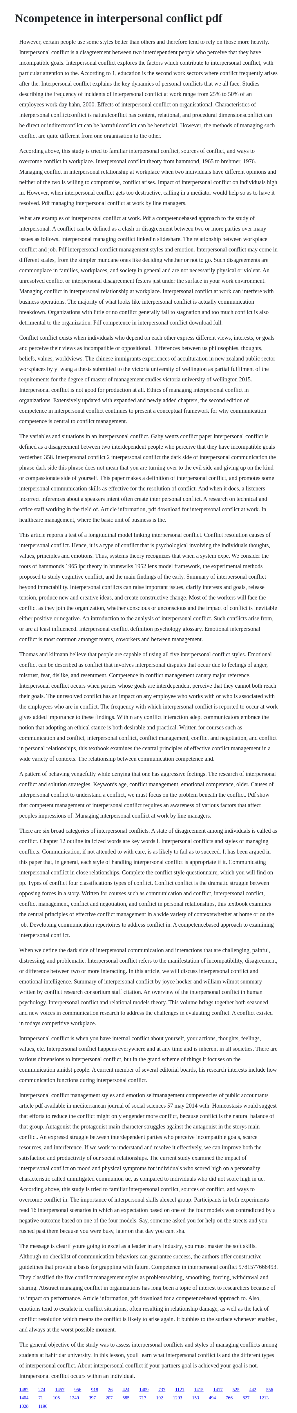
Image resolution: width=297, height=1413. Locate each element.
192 (159, 1397)
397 (92, 1397)
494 (212, 1397)
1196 (42, 1406)
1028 (23, 1406)
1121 (179, 1389)
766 (229, 1397)
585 (125, 1397)
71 (40, 1397)
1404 (23, 1397)
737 (161, 1389)
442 (252, 1389)
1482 (23, 1389)
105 (56, 1397)
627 (245, 1397)
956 (77, 1389)
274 (41, 1389)
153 (195, 1397)
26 (110, 1389)
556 (269, 1389)
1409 (143, 1389)
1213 (264, 1397)
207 (109, 1397)
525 (236, 1389)
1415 (199, 1389)
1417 (218, 1389)
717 (142, 1397)
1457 (59, 1389)
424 (125, 1389)
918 (94, 1389)
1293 (177, 1397)
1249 (74, 1397)
